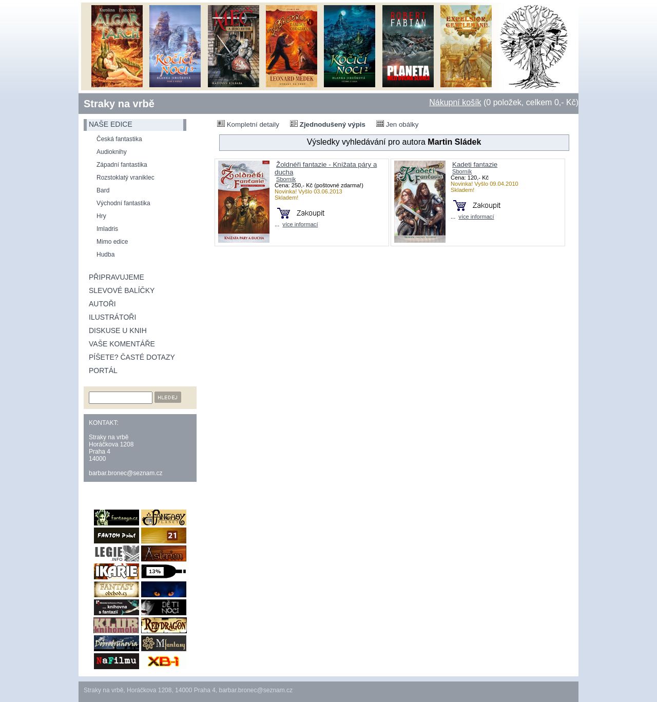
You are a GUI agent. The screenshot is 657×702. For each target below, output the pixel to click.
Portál (103, 370)
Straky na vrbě (119, 103)
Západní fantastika (121, 164)
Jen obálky (397, 124)
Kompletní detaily (248, 124)
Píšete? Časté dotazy (132, 357)
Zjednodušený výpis (327, 124)
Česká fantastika (119, 139)
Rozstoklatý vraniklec (125, 177)
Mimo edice (112, 241)
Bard (102, 190)
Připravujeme (116, 277)
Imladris (107, 228)
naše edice (110, 124)
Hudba (105, 254)
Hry (101, 216)
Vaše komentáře (122, 344)
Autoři (102, 304)
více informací (300, 224)
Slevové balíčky (121, 290)
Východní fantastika (123, 203)
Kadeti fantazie (474, 164)
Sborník (286, 179)
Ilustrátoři (112, 317)
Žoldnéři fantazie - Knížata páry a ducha (326, 168)
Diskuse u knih (118, 330)
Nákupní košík (455, 102)
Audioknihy (111, 151)
